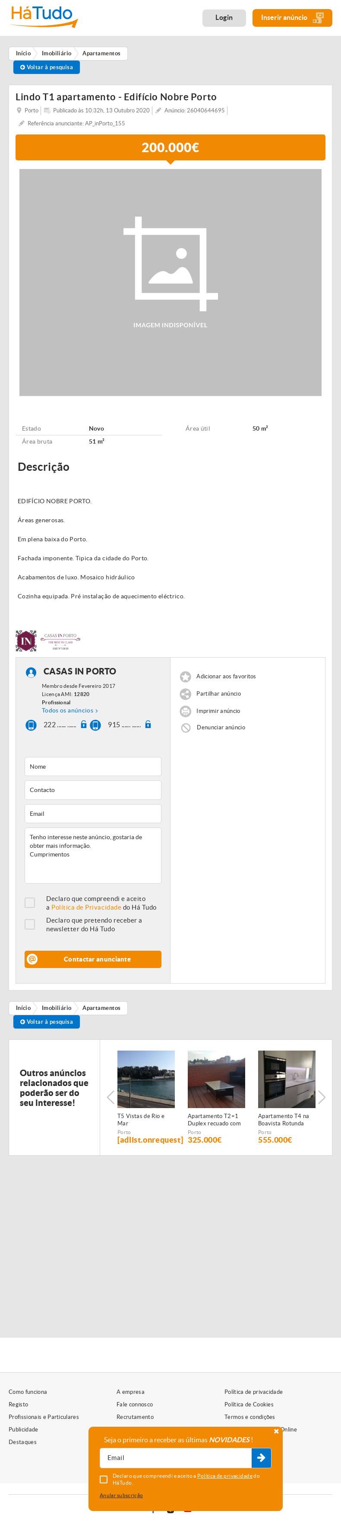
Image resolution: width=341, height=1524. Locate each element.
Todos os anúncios (67, 710)
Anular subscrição (121, 1495)
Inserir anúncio (292, 18)
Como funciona (28, 1392)
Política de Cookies (249, 1404)
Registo (18, 1404)
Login (224, 17)
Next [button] (321, 1097)
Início (23, 1008)
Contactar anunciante (97, 959)
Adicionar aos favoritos (226, 676)
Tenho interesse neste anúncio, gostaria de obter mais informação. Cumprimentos (93, 855)
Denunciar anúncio (221, 727)
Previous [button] (110, 1097)
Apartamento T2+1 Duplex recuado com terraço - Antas (214, 1120)
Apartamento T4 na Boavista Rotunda (283, 1120)
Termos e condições (249, 1417)
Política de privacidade (253, 1392)
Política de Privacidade (86, 907)
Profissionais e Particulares (44, 1417)
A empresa (131, 1392)
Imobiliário (57, 1008)
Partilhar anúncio (218, 693)
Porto (124, 1132)
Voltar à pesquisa (46, 67)
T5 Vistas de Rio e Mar (140, 1120)
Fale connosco (135, 1404)
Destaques (23, 1442)
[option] (146, 1097)
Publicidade (23, 1429)
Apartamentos (101, 1008)
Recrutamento (135, 1417)
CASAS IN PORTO (80, 671)
